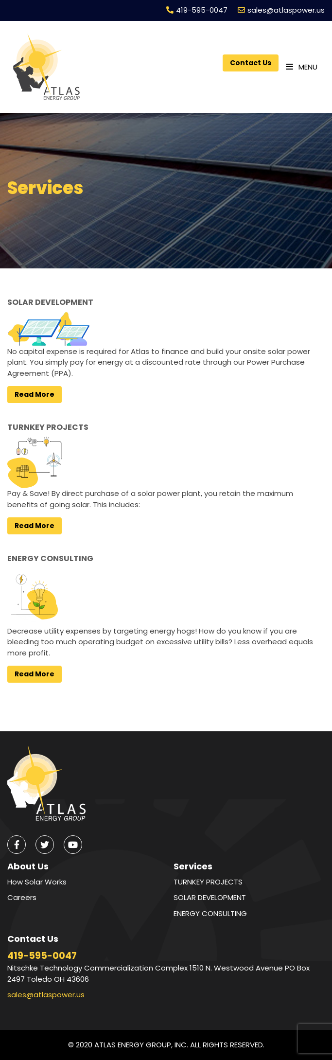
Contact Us (250, 63)
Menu (301, 67)
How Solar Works (37, 882)
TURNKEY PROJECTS (47, 427)
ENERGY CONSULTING (50, 558)
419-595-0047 (201, 10)
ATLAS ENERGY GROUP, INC (140, 1045)
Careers (21, 897)
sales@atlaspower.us (286, 10)
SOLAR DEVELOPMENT (50, 302)
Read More (34, 394)
